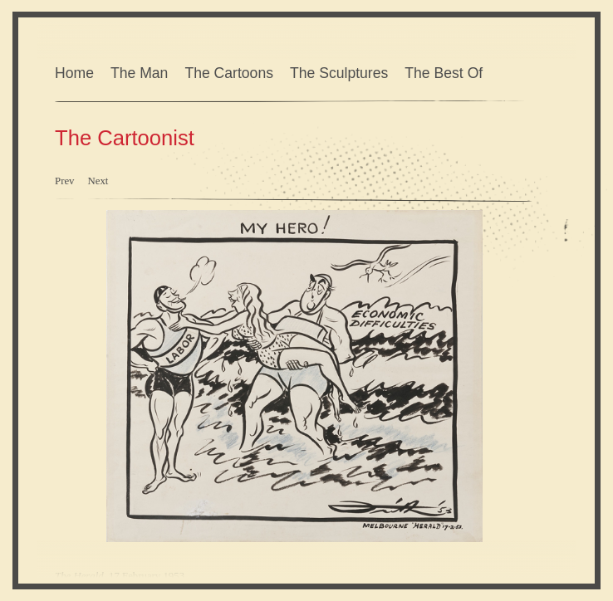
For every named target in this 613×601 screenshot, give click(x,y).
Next (97, 181)
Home (74, 73)
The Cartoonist (124, 137)
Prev (64, 181)
